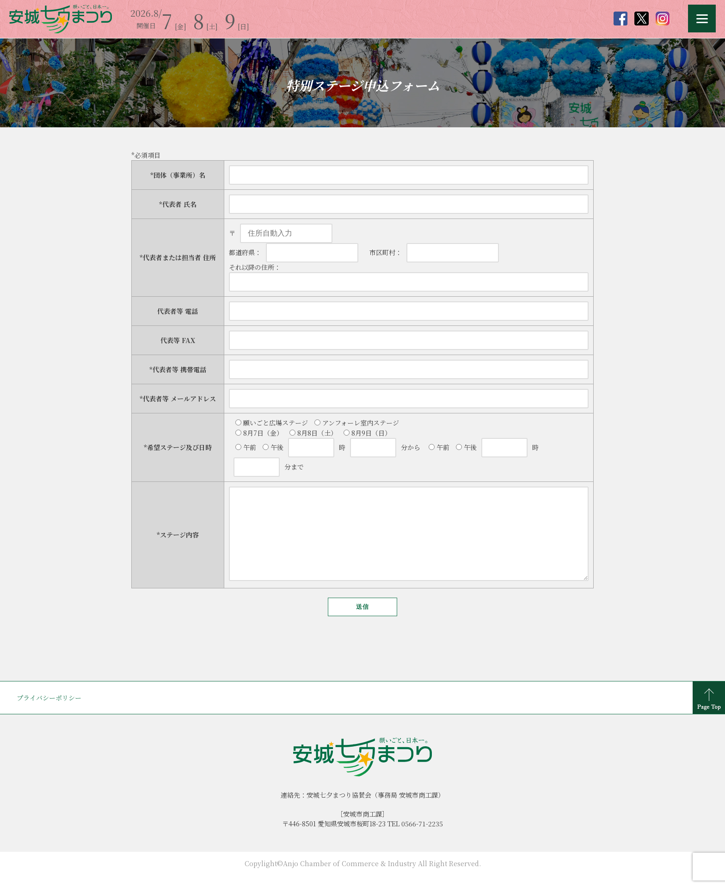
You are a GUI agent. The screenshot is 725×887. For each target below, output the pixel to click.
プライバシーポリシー (49, 716)
